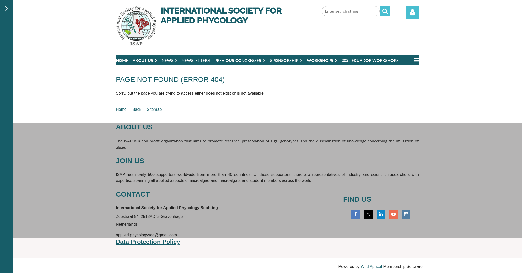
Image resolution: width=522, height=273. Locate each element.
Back (136, 109)
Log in (412, 12)
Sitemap (154, 109)
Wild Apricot (371, 266)
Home (121, 109)
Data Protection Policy (148, 241)
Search (385, 11)
